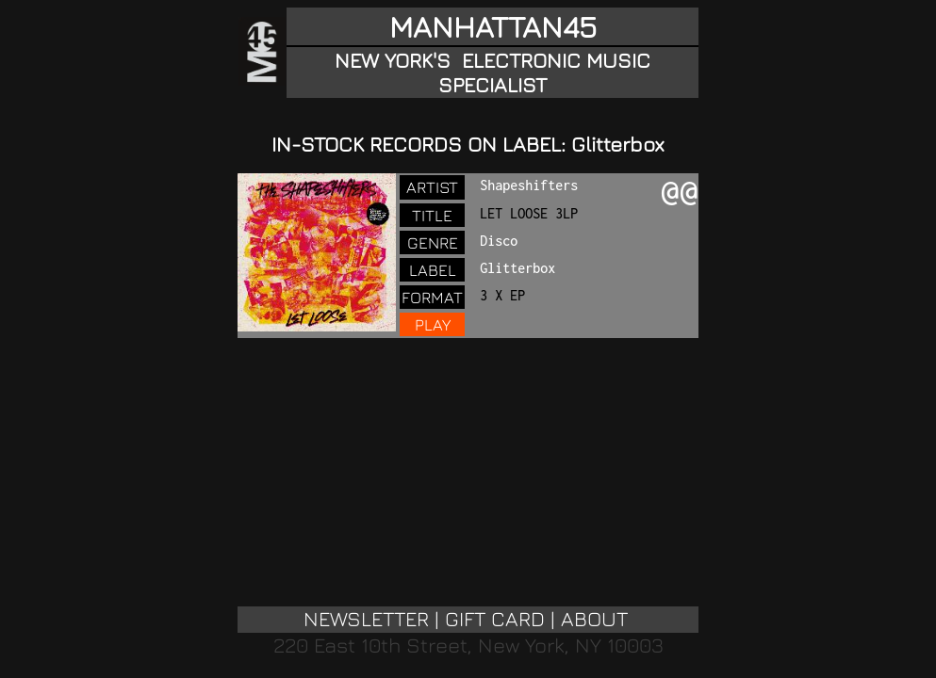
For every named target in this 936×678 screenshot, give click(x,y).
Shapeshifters (529, 185)
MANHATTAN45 (493, 26)
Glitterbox (517, 268)
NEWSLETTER (366, 618)
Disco (498, 241)
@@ (679, 193)
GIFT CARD (495, 618)
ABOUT (594, 618)
